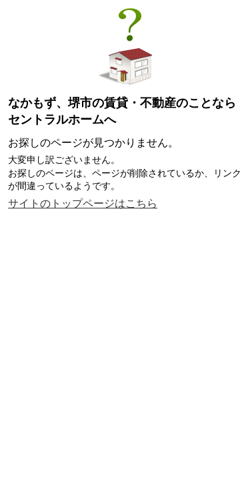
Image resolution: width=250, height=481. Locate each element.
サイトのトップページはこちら (82, 203)
